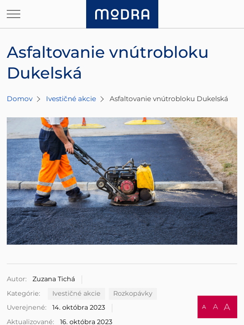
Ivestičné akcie (71, 98)
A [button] (204, 306)
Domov (19, 98)
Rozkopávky (132, 293)
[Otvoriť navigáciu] (13, 14)
